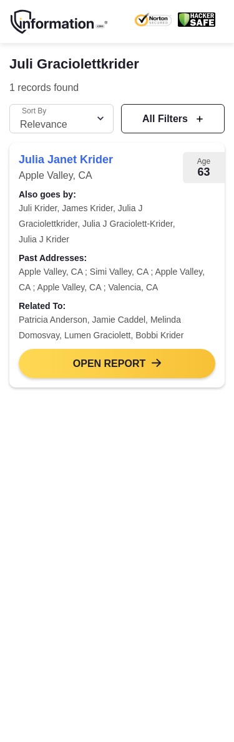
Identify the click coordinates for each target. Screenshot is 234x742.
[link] (117, 265)
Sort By (34, 111)
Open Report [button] (109, 363)
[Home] (59, 21)
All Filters (166, 118)
